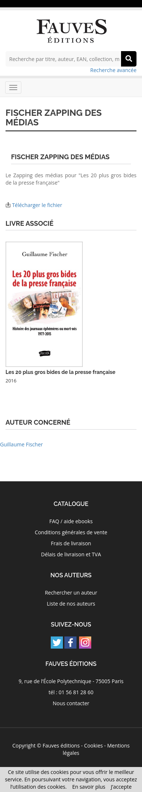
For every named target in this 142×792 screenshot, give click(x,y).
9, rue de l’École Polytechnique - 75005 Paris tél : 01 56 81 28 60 (70, 687)
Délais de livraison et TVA (71, 554)
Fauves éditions (61, 745)
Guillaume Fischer (21, 444)
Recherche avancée (113, 70)
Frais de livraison (71, 543)
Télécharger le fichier (37, 204)
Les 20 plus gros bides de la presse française (61, 372)
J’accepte (121, 786)
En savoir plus (88, 786)
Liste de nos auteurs (71, 603)
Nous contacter (71, 703)
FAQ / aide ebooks (71, 521)
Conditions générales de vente (71, 532)
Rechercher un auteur (71, 592)
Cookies (93, 745)
